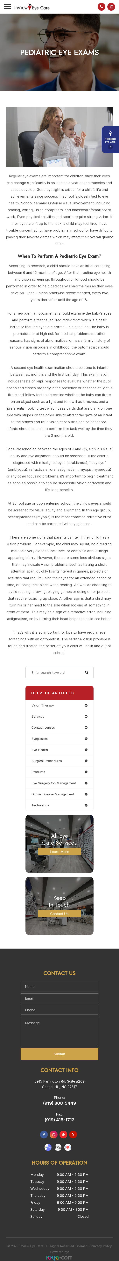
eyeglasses (40, 739)
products (38, 772)
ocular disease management (53, 794)
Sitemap (82, 1246)
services (38, 716)
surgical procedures (47, 761)
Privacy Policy (101, 1246)
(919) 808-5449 (59, 1103)
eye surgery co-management (54, 783)
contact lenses (43, 727)
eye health (40, 750)
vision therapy (43, 705)
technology (40, 805)
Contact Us (59, 914)
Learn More (59, 851)
